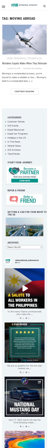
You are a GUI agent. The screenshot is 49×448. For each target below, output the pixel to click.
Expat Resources (16, 58)
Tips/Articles (34, 58)
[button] (3, 7)
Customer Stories (16, 121)
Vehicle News (14, 145)
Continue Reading (24, 91)
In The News (13, 141)
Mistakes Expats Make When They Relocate (24, 63)
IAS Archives (14, 150)
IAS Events (12, 125)
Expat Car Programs (17, 133)
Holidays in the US (16, 137)
